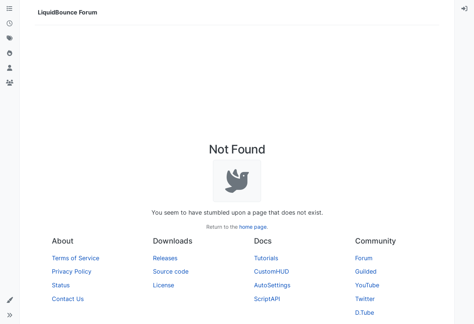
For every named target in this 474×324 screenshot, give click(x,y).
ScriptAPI (267, 298)
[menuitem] (464, 9)
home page (253, 227)
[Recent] (9, 24)
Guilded (366, 271)
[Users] (9, 68)
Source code (170, 271)
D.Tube (364, 312)
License (163, 285)
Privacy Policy (71, 271)
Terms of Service (75, 258)
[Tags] (9, 38)
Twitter (365, 298)
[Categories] (9, 9)
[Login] (464, 9)
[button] (9, 300)
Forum (364, 258)
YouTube (367, 285)
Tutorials (266, 258)
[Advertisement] (237, 87)
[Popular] (9, 53)
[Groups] (9, 83)
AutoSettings (272, 285)
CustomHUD (271, 271)
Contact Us (68, 298)
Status (61, 285)
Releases (165, 258)
